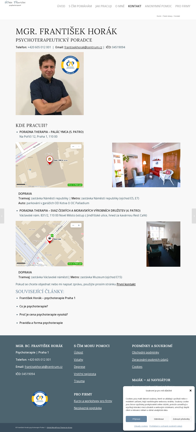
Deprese (79, 367)
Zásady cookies (141, 426)
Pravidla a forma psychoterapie (41, 323)
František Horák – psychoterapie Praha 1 (47, 298)
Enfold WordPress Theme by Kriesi (59, 427)
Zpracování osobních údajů (150, 360)
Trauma (79, 381)
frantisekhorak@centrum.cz (83, 47)
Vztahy (78, 360)
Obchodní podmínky (145, 352)
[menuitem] (61, 6)
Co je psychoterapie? (33, 306)
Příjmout (136, 419)
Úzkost (78, 352)
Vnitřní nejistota (85, 374)
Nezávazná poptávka (88, 408)
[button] (190, 390)
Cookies (137, 367)
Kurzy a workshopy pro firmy (93, 401)
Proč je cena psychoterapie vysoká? (43, 314)
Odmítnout (159, 419)
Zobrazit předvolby (181, 419)
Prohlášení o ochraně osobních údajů (165, 426)
